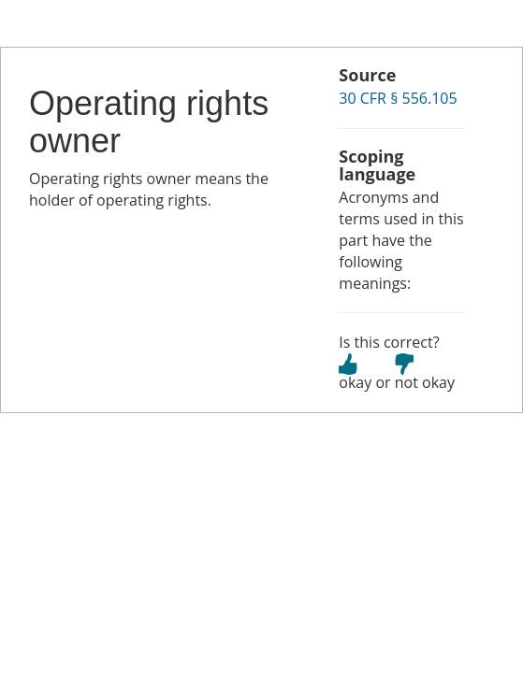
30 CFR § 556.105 (398, 98)
